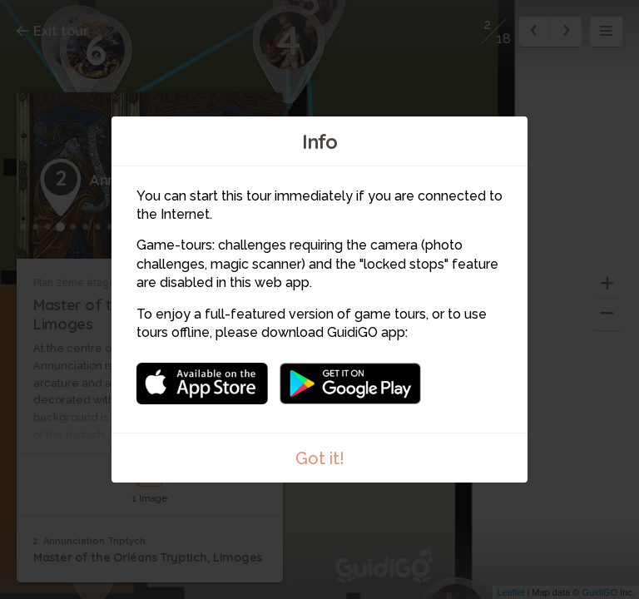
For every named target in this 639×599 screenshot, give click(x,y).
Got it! (319, 458)
